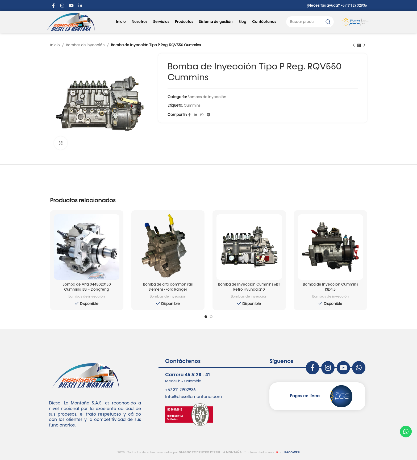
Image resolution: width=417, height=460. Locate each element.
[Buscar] (310, 22)
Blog (242, 22)
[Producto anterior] (353, 45)
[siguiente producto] (364, 45)
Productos (184, 22)
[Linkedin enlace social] (195, 115)
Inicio (121, 22)
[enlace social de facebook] (189, 115)
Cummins (192, 105)
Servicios (161, 22)
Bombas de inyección (85, 45)
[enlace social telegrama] (208, 115)
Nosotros (139, 22)
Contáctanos (264, 22)
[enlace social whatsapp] (202, 115)
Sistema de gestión (216, 22)
